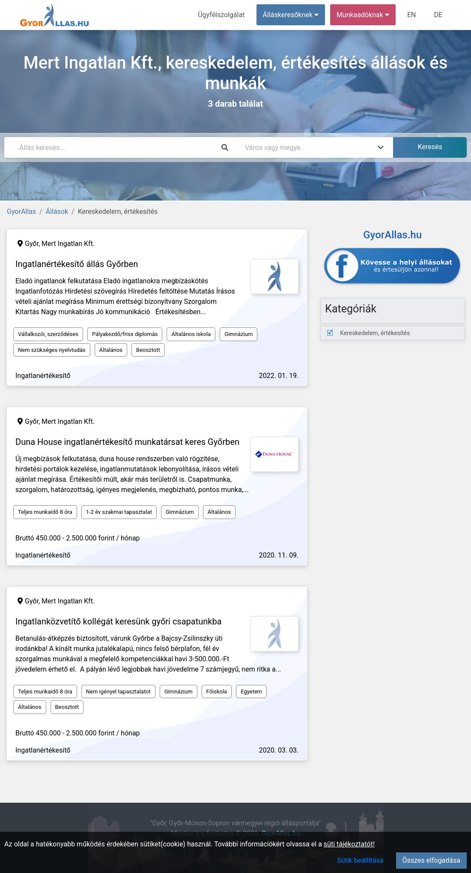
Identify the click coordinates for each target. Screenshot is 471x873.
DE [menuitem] (438, 15)
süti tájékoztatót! (349, 844)
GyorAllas (21, 211)
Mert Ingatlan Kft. (68, 244)
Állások (57, 211)
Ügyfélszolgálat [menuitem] (221, 15)
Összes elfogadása (431, 860)
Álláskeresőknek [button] (291, 15)
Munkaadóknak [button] (363, 15)
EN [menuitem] (411, 15)
